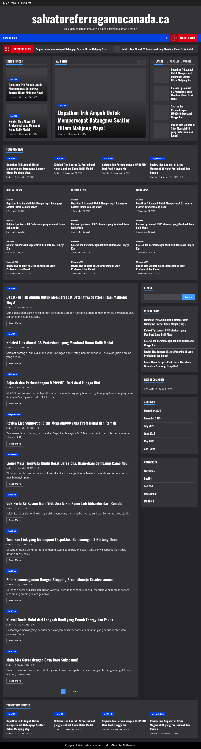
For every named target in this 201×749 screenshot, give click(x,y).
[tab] (160, 62)
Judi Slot (12, 494)
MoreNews (112, 745)
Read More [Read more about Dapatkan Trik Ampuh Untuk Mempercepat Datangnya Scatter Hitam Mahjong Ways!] (16, 324)
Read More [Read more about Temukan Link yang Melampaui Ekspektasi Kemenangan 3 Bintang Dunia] (16, 560)
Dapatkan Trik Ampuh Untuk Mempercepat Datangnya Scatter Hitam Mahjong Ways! (77, 49)
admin (62, 134)
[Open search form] (167, 38)
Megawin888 (158, 158)
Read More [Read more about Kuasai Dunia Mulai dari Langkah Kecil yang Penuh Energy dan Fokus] (16, 641)
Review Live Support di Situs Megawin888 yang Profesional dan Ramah (161, 130)
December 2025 (152, 411)
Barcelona (12, 454)
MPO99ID (108, 158)
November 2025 (152, 418)
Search (148, 288)
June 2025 (149, 433)
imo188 (62, 105)
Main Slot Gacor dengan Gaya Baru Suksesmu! (42, 660)
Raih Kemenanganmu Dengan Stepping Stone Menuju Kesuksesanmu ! (60, 579)
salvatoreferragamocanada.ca (100, 18)
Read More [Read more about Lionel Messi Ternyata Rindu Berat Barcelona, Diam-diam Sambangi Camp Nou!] (16, 484)
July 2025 (149, 426)
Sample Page (10, 38)
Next (76, 691)
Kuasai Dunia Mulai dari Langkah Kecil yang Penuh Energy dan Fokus (59, 619)
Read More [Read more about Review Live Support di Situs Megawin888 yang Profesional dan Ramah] (16, 444)
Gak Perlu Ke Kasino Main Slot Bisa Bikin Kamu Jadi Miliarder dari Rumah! (64, 503)
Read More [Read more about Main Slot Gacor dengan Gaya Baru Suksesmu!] (16, 681)
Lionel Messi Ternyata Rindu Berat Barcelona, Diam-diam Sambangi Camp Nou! (67, 463)
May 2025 (149, 441)
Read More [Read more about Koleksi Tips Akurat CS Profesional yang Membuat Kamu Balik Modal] (16, 364)
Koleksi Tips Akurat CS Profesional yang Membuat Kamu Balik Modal (24, 125)
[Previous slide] (139, 62)
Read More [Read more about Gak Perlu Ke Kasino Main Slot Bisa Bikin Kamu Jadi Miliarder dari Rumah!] (16, 520)
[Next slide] (144, 62)
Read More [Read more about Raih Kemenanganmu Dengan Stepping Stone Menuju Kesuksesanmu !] (16, 601)
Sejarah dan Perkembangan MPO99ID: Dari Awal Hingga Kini (161, 112)
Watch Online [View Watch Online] (182, 38)
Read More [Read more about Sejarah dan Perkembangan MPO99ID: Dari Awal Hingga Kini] (16, 404)
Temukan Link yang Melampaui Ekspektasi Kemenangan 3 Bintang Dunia (62, 539)
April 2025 (149, 449)
